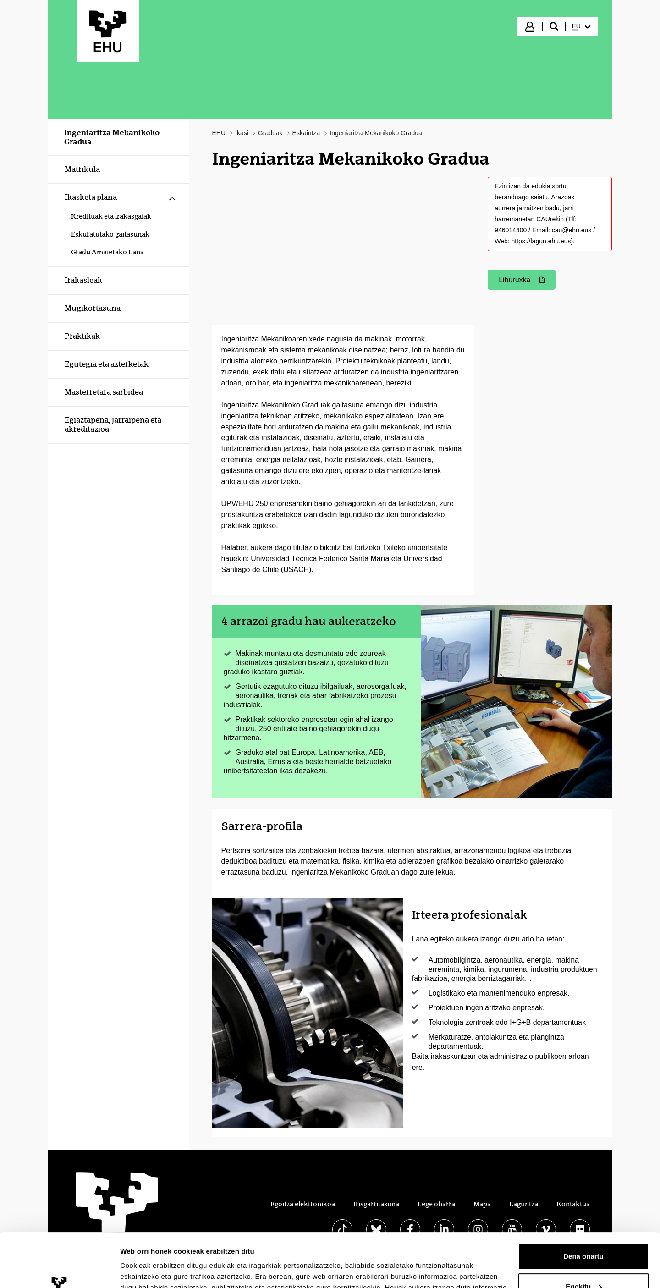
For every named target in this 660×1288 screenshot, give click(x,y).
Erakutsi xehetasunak (156, 1270)
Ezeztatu (584, 1262)
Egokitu (584, 1232)
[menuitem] (581, 26)
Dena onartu (583, 1202)
